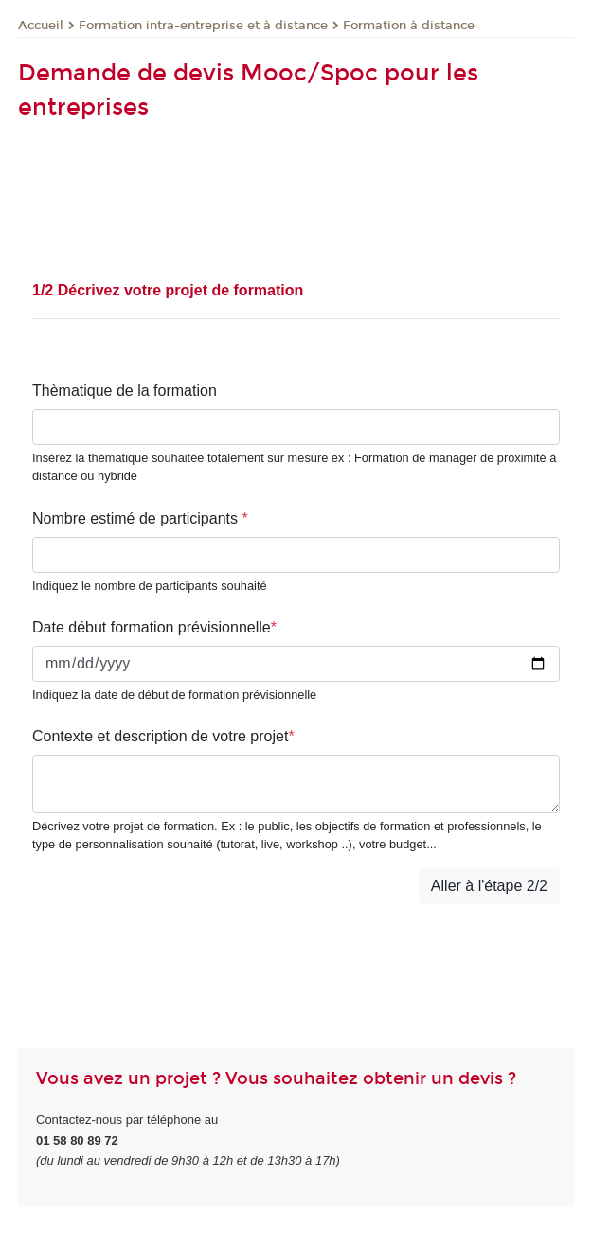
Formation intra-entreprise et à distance (203, 25)
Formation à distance (409, 25)
